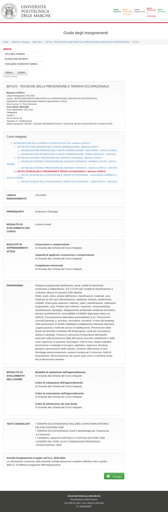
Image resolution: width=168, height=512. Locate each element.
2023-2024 (37, 42)
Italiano (9, 72)
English (21, 72)
